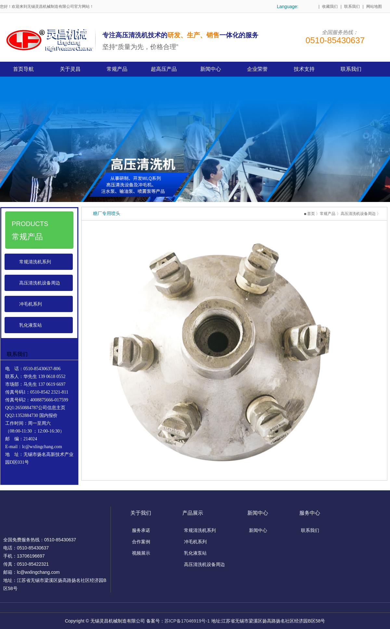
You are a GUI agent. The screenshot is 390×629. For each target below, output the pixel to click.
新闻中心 (258, 530)
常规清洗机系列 (35, 261)
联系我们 (352, 6)
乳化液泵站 (30, 325)
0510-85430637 (335, 40)
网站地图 (374, 6)
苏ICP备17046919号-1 (187, 620)
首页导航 (23, 69)
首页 (311, 213)
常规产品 (327, 213)
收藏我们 (330, 6)
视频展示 (141, 553)
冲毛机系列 (30, 304)
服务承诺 (141, 530)
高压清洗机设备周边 (39, 282)
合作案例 (141, 541)
